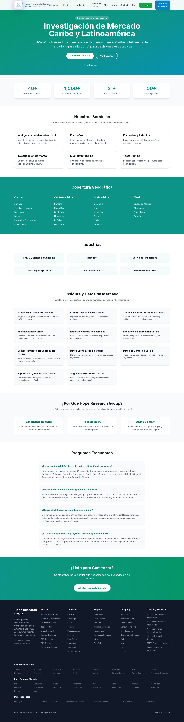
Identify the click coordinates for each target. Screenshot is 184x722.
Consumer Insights (128, 627)
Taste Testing (46, 627)
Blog (106, 5)
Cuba (153, 669)
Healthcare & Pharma (75, 702)
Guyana (96, 669)
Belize (95, 673)
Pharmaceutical (73, 631)
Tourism (70, 627)
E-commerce (72, 643)
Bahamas (76, 669)
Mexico (17, 684)
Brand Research (47, 631)
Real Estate (72, 639)
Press (123, 647)
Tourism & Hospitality (49, 702)
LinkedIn (158, 712)
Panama (135, 684)
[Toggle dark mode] (133, 5)
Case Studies (126, 623)
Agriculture (72, 647)
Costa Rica (155, 684)
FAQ (122, 639)
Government (150, 702)
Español (97, 643)
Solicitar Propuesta (80, 55)
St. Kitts (76, 673)
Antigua (56, 673)
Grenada (37, 673)
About (114, 5)
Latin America (99, 619)
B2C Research (47, 643)
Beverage (71, 619)
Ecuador (17, 687)
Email (167, 712)
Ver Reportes (106, 56)
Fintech (70, 635)
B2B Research (47, 639)
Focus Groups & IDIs (49, 614)
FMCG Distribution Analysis (158, 643)
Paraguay (155, 687)
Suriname (116, 669)
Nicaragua (97, 687)
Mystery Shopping (48, 623)
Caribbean (98, 614)
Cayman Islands (118, 673)
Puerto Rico (99, 631)
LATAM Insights (73, 651)
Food (69, 623)
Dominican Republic (102, 635)
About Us (124, 614)
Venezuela (116, 687)
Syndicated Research (50, 647)
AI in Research (127, 631)
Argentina (77, 684)
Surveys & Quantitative (50, 619)
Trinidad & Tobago (102, 627)
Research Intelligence (130, 635)
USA (96, 639)
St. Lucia (17, 673)
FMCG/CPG (19, 702)
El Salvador (77, 687)
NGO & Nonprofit (126, 702)
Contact (124, 5)
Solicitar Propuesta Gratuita (92, 588)
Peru (94, 684)
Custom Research (48, 635)
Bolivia (17, 691)
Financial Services (100, 702)
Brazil (55, 684)
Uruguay (135, 687)
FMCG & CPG (72, 614)
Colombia (38, 684)
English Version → (92, 65)
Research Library (96, 5)
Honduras (57, 687)
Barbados (57, 669)
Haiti (133, 669)
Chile (114, 684)
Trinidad (37, 669)
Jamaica (97, 623)
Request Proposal (162, 5)
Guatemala (38, 687)
